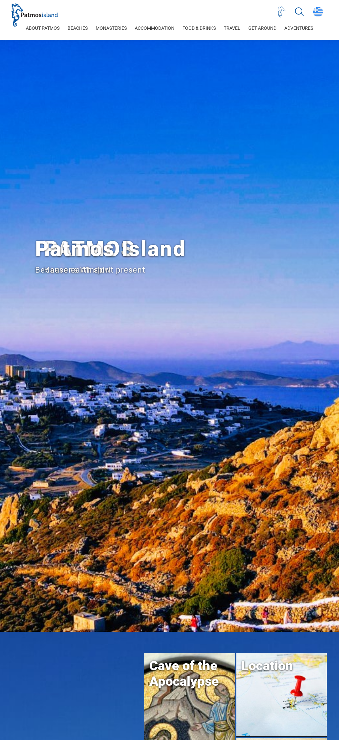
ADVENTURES (298, 28)
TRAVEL (232, 28)
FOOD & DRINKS (199, 28)
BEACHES (78, 28)
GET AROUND (262, 28)
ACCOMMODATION (154, 28)
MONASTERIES (111, 28)
